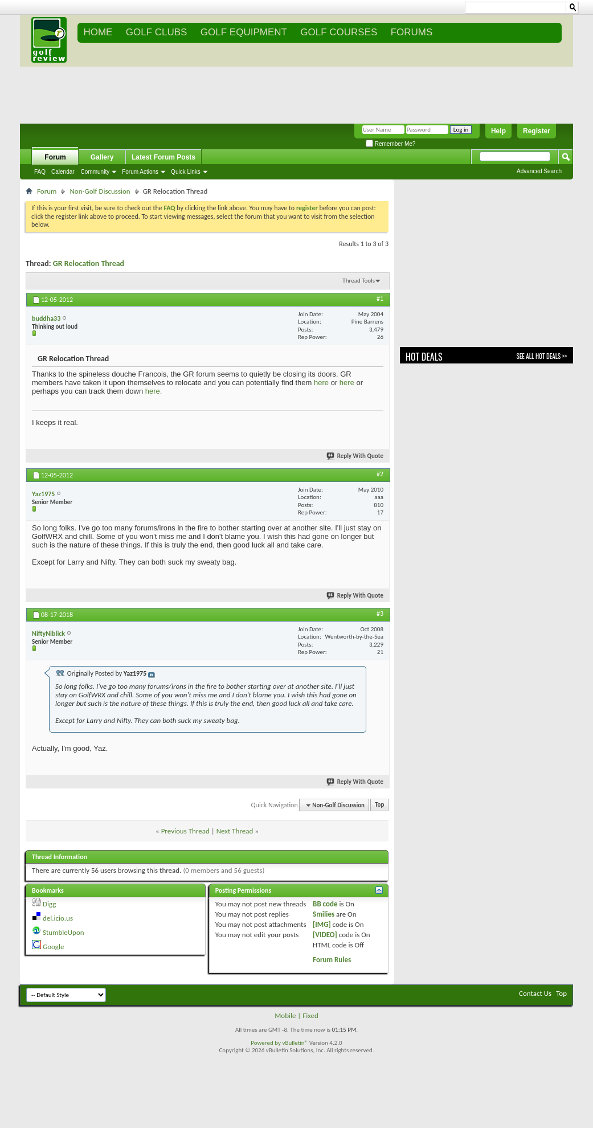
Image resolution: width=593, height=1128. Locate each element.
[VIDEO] (325, 934)
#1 (380, 299)
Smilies (323, 914)
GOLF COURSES (338, 32)
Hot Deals (424, 356)
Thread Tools (358, 280)
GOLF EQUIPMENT (244, 32)
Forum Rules (332, 959)
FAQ (40, 172)
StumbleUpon (63, 932)
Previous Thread (185, 831)
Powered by (266, 1043)
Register (536, 131)
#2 (380, 474)
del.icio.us (58, 918)
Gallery (102, 157)
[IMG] (322, 924)
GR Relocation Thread (88, 263)
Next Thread (234, 831)
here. (153, 391)
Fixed (310, 1015)
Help (498, 131)
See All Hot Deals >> (542, 356)
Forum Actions (140, 172)
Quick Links (186, 172)
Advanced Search (539, 171)
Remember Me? (390, 144)
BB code (325, 904)
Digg (49, 904)
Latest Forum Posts (163, 157)
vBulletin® (295, 1043)
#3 (380, 614)
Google (53, 946)
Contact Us (535, 993)
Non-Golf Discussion (99, 191)
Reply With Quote (355, 456)
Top (379, 805)
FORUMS (412, 32)
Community (95, 172)
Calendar (63, 172)
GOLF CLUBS (156, 32)
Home (97, 32)
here (321, 382)
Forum (55, 157)
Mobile (285, 1015)
